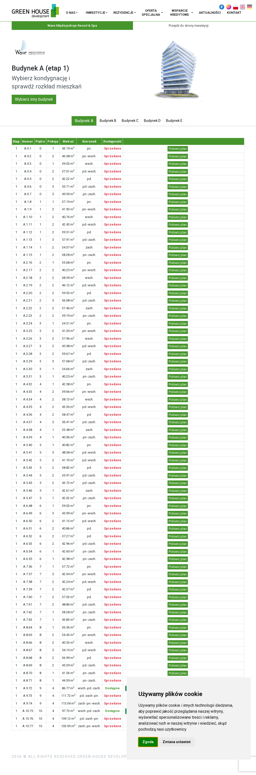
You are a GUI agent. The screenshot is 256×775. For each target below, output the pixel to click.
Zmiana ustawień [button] (177, 742)
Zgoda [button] (148, 742)
